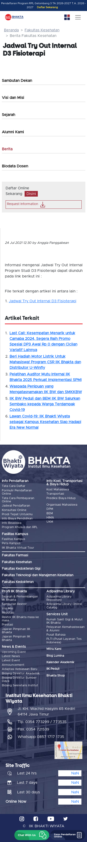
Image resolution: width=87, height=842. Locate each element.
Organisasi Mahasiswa (61, 504)
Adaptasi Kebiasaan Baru (19, 669)
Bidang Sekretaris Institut (20, 685)
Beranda (11, 30)
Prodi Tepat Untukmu (17, 514)
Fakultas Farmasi (15, 555)
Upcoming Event (14, 652)
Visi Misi (7, 608)
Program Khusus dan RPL (20, 527)
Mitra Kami (53, 649)
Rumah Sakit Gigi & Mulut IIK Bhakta (64, 621)
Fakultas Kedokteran (18, 582)
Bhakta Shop (55, 675)
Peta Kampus (11, 543)
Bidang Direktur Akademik (21, 673)
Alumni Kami (13, 132)
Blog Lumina (55, 655)
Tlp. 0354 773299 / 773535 (42, 722)
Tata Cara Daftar (13, 486)
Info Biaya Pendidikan (17, 518)
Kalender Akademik (60, 662)
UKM (49, 521)
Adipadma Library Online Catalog (64, 606)
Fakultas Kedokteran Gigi (21, 568)
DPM (49, 509)
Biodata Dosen (15, 166)
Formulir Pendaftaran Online (17, 492)
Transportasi (55, 493)
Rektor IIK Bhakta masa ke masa (20, 619)
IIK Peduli (52, 668)
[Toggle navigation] (78, 17)
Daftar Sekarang (47, 7)
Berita (7, 149)
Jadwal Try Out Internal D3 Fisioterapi (42, 301)
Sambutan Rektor (14, 604)
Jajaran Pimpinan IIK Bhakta (16, 631)
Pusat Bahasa (55, 634)
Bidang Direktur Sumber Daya (19, 679)
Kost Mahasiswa (57, 489)
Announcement (13, 664)
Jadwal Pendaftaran (16, 505)
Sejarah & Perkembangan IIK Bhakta (20, 598)
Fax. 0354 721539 (33, 729)
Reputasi (8, 612)
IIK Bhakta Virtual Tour (18, 547)
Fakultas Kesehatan (42, 30)
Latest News (11, 656)
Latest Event (11, 660)
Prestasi (7, 624)
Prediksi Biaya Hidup (61, 498)
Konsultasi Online (14, 510)
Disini (31, 194)
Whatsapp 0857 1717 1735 (41, 737)
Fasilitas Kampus (13, 539)
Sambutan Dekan (17, 81)
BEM (49, 513)
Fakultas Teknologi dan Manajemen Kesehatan (37, 575)
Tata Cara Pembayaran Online (18, 500)
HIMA (50, 517)
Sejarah (8, 115)
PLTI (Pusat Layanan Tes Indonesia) (63, 640)
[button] (31, 835)
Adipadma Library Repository (59, 598)
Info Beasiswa (11, 523)
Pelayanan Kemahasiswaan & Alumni (65, 629)
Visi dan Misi (13, 98)
